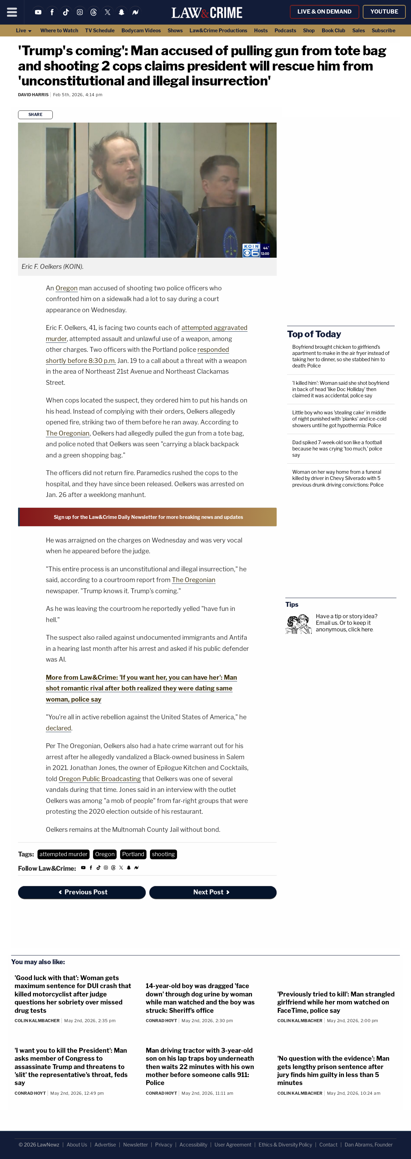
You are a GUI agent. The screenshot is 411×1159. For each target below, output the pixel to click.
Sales (358, 30)
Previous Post (83, 892)
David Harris (33, 94)
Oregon (67, 288)
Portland (133, 854)
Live (24, 30)
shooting (163, 854)
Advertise (105, 1145)
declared (58, 728)
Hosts (261, 30)
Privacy (163, 1145)
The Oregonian (68, 433)
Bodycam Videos (141, 30)
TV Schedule (100, 30)
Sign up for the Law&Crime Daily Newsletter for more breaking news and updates (148, 517)
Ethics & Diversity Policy (285, 1145)
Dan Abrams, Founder (369, 1145)
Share (35, 114)
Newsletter (135, 1145)
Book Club (333, 30)
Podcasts (285, 30)
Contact (328, 1145)
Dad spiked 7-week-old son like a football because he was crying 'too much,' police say (337, 448)
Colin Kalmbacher (37, 1020)
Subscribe (383, 30)
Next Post (211, 892)
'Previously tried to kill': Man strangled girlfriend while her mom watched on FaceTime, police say (336, 1002)
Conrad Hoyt (161, 1020)
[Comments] (19, 104)
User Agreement (233, 1145)
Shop (309, 30)
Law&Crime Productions (218, 30)
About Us (77, 1145)
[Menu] (12, 12)
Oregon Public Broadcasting (100, 779)
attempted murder (63, 854)
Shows (175, 30)
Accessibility (193, 1145)
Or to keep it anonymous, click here (344, 626)
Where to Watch (59, 30)
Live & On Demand (324, 11)
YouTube (384, 11)
